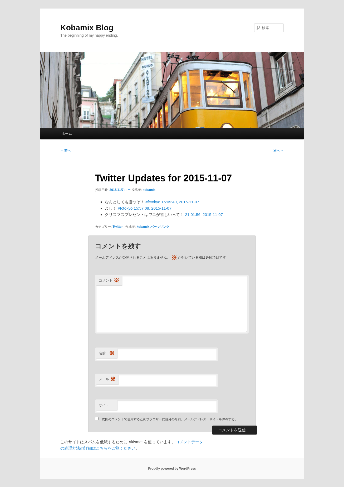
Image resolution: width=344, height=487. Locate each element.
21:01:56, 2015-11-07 (204, 214)
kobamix (149, 190)
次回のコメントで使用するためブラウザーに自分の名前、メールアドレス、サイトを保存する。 (170, 419)
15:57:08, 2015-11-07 (152, 208)
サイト (104, 405)
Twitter (118, 227)
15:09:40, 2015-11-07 (180, 202)
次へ (278, 150)
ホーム (67, 134)
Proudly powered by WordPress (172, 468)
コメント (109, 281)
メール (107, 379)
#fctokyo (153, 202)
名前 (107, 353)
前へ (65, 150)
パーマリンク (159, 227)
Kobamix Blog (87, 27)
